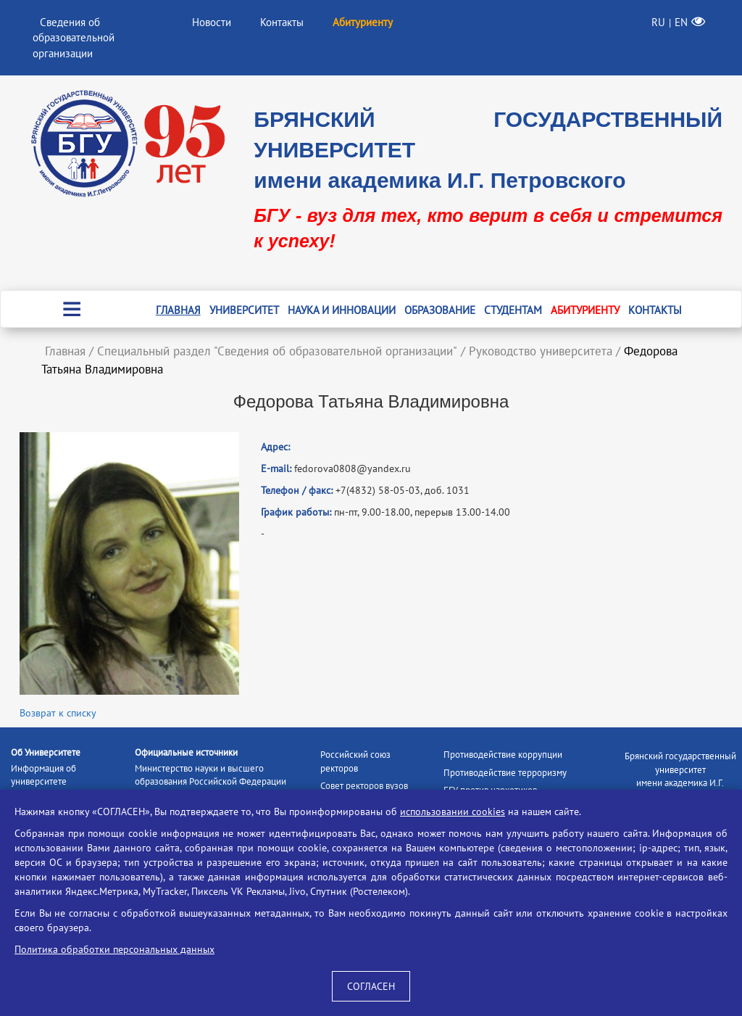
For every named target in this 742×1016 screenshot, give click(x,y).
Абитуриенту (585, 310)
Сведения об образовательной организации (73, 37)
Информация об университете (43, 775)
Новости (211, 22)
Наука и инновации (342, 310)
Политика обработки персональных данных (114, 949)
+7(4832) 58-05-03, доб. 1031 (402, 490)
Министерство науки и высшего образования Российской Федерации (210, 775)
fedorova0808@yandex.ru (352, 468)
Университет (244, 310)
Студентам (513, 310)
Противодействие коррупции (502, 754)
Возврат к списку (58, 712)
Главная (178, 310)
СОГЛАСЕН (371, 986)
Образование (439, 310)
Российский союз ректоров (355, 761)
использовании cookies (452, 811)
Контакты (282, 22)
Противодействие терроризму (505, 773)
